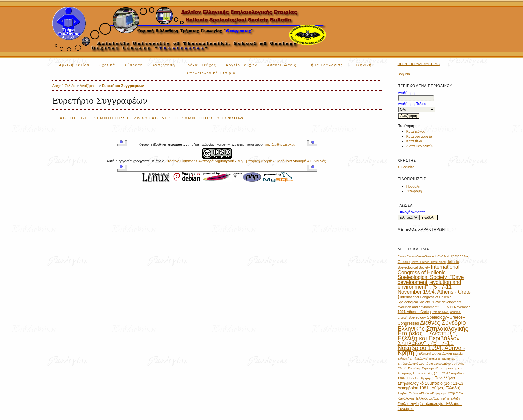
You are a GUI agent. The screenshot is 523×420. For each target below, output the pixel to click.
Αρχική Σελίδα (74, 65)
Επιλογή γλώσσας (411, 212)
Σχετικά (107, 65)
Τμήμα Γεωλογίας (324, 65)
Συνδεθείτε (406, 167)
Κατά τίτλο (414, 141)
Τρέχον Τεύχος (200, 65)
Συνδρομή (414, 191)
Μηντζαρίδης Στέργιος (279, 144)
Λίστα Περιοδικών (419, 146)
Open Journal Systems (419, 64)
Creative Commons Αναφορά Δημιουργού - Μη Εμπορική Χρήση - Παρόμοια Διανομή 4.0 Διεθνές (246, 161)
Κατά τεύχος (415, 131)
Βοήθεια (404, 74)
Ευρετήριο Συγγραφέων (123, 86)
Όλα (239, 118)
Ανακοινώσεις (282, 65)
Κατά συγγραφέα (419, 136)
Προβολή (413, 186)
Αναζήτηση (163, 65)
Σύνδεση (134, 65)
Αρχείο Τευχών (241, 65)
